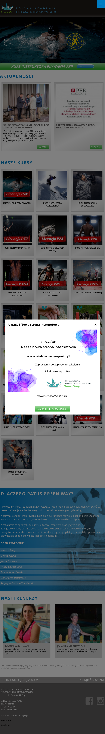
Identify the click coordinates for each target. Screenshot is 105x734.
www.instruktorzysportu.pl (52, 396)
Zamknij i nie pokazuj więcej (52, 408)
